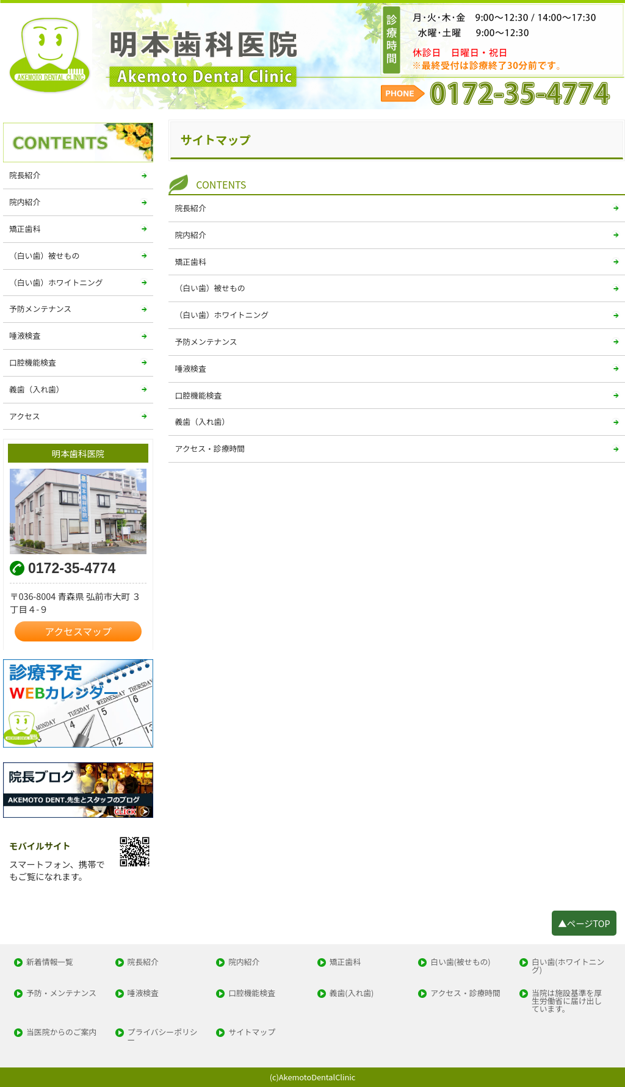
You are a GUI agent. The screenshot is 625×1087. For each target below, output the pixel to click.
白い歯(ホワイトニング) (568, 966)
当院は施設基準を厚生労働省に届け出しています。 (567, 1001)
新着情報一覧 (49, 962)
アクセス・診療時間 (210, 448)
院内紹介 (190, 234)
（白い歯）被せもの (210, 288)
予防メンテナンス (206, 341)
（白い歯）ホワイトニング (222, 314)
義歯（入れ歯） (202, 421)
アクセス (24, 416)
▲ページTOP (584, 923)
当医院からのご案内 (61, 1032)
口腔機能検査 (198, 395)
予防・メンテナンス (61, 993)
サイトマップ (251, 1032)
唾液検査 (190, 368)
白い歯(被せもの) (460, 962)
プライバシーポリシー (163, 1036)
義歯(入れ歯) (352, 993)
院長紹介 (190, 208)
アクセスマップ (78, 631)
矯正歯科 (190, 261)
